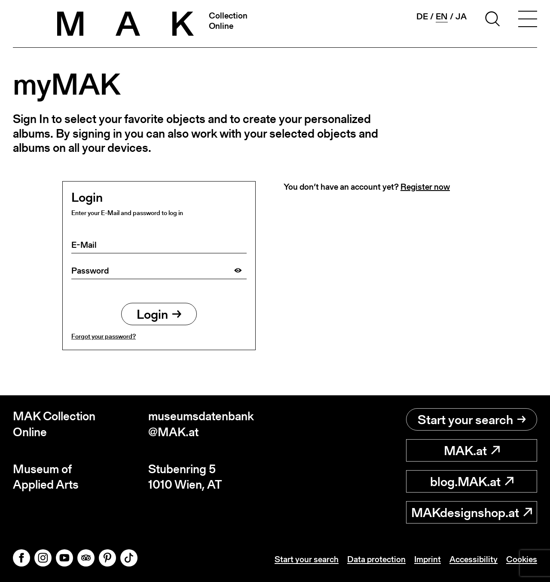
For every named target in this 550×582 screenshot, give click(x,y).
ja (461, 16)
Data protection (376, 559)
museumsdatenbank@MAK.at (201, 424)
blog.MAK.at (471, 481)
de (422, 16)
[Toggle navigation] (527, 20)
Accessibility (473, 559)
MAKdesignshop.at (471, 512)
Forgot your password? (103, 336)
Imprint (427, 559)
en (442, 16)
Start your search (472, 419)
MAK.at (472, 450)
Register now (425, 187)
